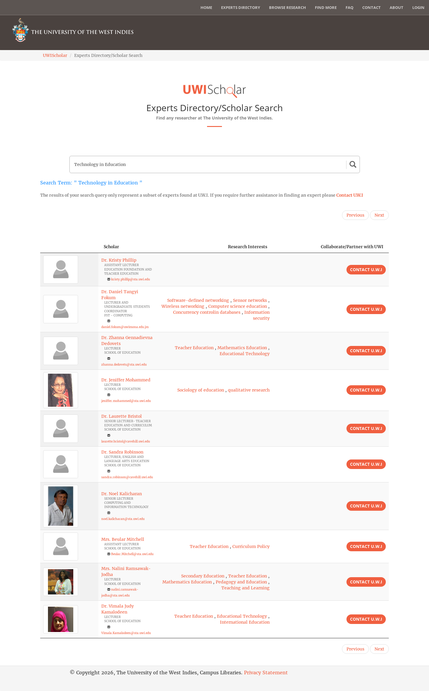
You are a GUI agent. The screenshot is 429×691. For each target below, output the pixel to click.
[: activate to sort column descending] (69, 247)
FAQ (349, 7)
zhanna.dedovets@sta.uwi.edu (124, 365)
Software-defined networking (198, 300)
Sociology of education (200, 390)
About (396, 7)
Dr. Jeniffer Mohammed (125, 380)
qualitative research (249, 390)
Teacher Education (194, 347)
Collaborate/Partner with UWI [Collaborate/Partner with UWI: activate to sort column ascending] (352, 246)
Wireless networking (182, 306)
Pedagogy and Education (241, 582)
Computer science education (237, 306)
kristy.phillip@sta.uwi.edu (130, 279)
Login (418, 7)
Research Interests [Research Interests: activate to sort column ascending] (247, 246)
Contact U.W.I (349, 195)
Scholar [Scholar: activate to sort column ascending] (111, 246)
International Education (245, 622)
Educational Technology (245, 353)
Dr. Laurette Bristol (121, 416)
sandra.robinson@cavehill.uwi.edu (127, 477)
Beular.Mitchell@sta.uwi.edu (132, 554)
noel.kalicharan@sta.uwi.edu (122, 519)
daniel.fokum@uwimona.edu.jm (125, 327)
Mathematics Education (242, 347)
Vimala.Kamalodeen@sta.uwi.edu (126, 633)
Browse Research (287, 7)
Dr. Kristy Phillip (118, 260)
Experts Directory (240, 7)
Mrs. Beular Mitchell (122, 539)
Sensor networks (250, 300)
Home (206, 7)
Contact (371, 7)
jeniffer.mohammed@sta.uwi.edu (126, 401)
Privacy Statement (266, 673)
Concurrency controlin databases (206, 312)
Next (379, 215)
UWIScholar (55, 55)
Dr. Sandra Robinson (122, 452)
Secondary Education (202, 576)
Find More (326, 7)
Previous (355, 215)
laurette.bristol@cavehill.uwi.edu (125, 441)
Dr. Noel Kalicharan (121, 493)
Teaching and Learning (245, 588)
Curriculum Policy (251, 546)
